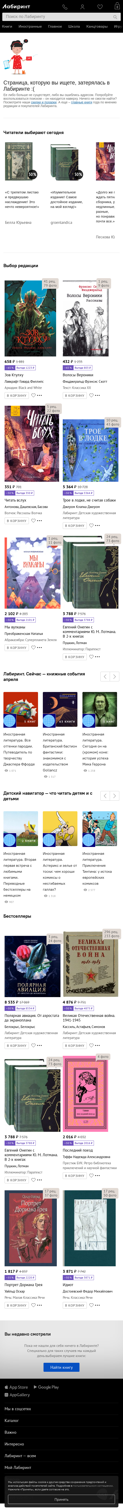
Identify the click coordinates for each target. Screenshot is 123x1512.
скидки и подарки (43, 102)
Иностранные (30, 26)
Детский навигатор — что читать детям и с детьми (47, 795)
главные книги (81, 102)
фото (50, 285)
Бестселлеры (17, 916)
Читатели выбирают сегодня (33, 132)
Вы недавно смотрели (28, 1334)
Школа (74, 26)
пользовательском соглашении (93, 1485)
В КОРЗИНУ (17, 396)
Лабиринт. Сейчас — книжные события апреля (44, 676)
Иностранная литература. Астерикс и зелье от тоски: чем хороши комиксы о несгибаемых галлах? (60, 871)
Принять (61, 1499)
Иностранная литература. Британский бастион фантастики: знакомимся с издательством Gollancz (60, 752)
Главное (55, 26)
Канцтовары (97, 26)
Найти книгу (61, 1367)
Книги (7, 26)
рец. (49, 281)
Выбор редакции (20, 265)
